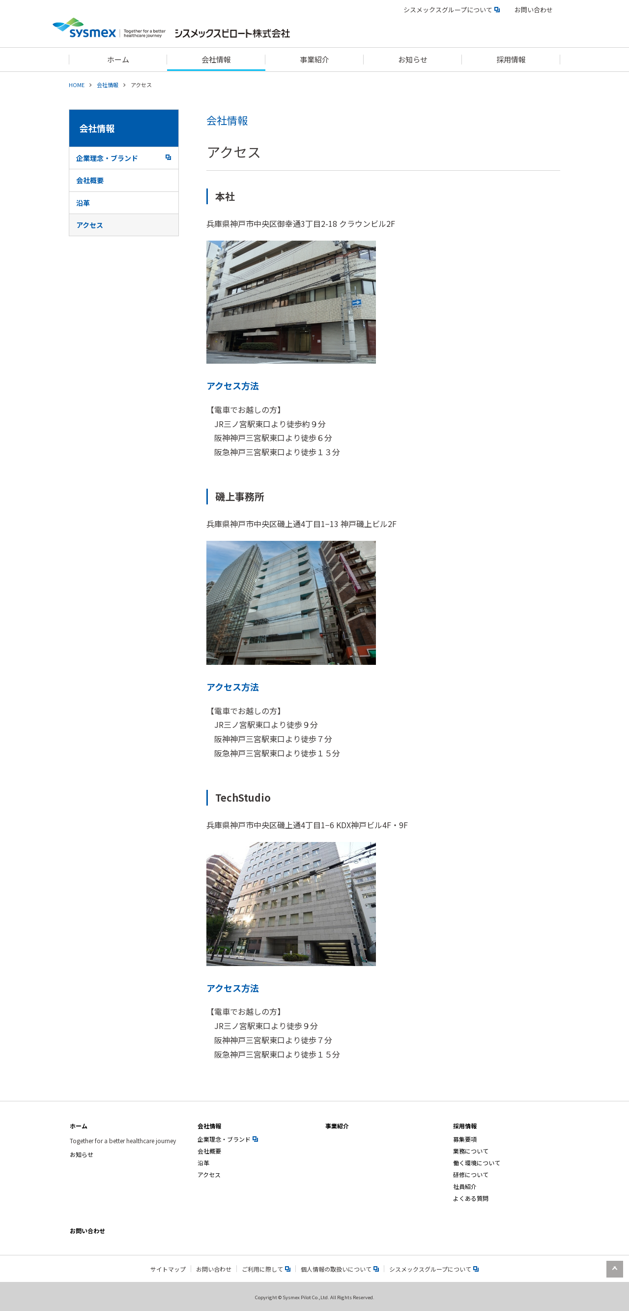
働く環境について (476, 1162)
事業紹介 (337, 1126)
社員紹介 (465, 1186)
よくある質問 (470, 1198)
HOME (77, 85)
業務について (470, 1151)
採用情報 (465, 1126)
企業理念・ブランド (123, 158)
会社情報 (107, 85)
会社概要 (90, 180)
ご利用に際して (266, 1269)
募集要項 (465, 1139)
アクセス (89, 225)
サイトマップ (168, 1269)
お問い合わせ (534, 9)
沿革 (83, 203)
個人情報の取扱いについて (340, 1269)
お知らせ (81, 1154)
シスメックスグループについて (451, 9)
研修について (470, 1174)
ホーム (78, 1126)
